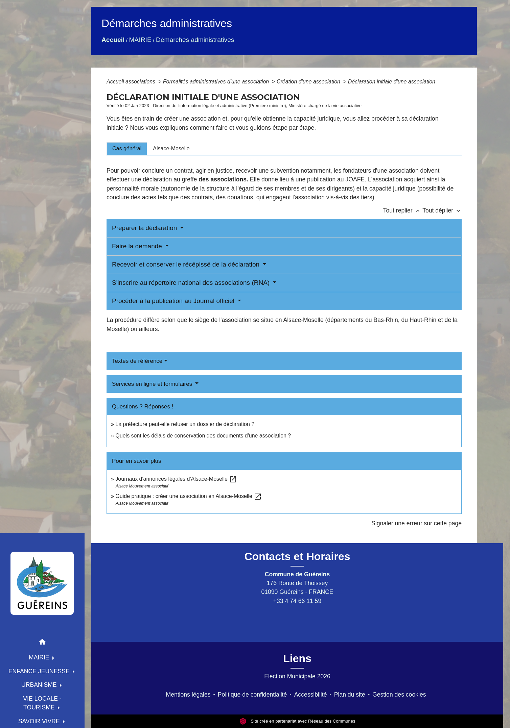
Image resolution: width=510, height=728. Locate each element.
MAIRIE (140, 39)
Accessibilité (310, 694)
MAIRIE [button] (40, 657)
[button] (42, 643)
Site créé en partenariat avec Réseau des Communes (297, 721)
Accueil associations (132, 81)
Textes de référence (137, 361)
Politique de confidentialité (252, 694)
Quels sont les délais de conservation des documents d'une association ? (203, 435)
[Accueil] (42, 583)
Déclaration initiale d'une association (392, 81)
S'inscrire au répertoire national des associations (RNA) (191, 282)
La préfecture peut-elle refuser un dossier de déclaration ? (184, 424)
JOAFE (355, 179)
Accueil (112, 39)
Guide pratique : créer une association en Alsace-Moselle (188, 496)
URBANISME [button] (40, 684)
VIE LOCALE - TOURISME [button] (42, 703)
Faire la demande (138, 246)
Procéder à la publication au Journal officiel (174, 300)
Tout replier (403, 210)
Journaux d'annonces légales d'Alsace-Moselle (176, 479)
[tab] (127, 148)
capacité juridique (317, 118)
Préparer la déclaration (145, 227)
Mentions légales (188, 694)
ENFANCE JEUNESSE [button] (39, 671)
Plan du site (349, 694)
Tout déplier (442, 210)
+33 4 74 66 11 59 (297, 601)
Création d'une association (309, 81)
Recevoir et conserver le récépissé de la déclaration (186, 264)
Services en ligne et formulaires (153, 384)
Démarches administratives (195, 39)
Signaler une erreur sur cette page (416, 523)
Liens (297, 658)
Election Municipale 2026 (297, 676)
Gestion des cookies (399, 694)
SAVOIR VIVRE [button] (40, 721)
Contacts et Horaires (297, 556)
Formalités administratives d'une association (217, 81)
